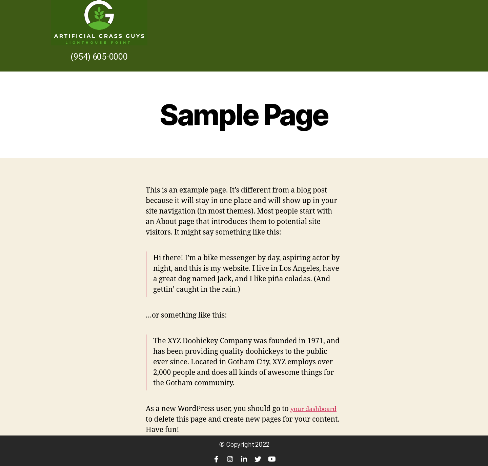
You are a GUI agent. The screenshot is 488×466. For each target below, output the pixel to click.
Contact (420, 36)
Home (390, 36)
